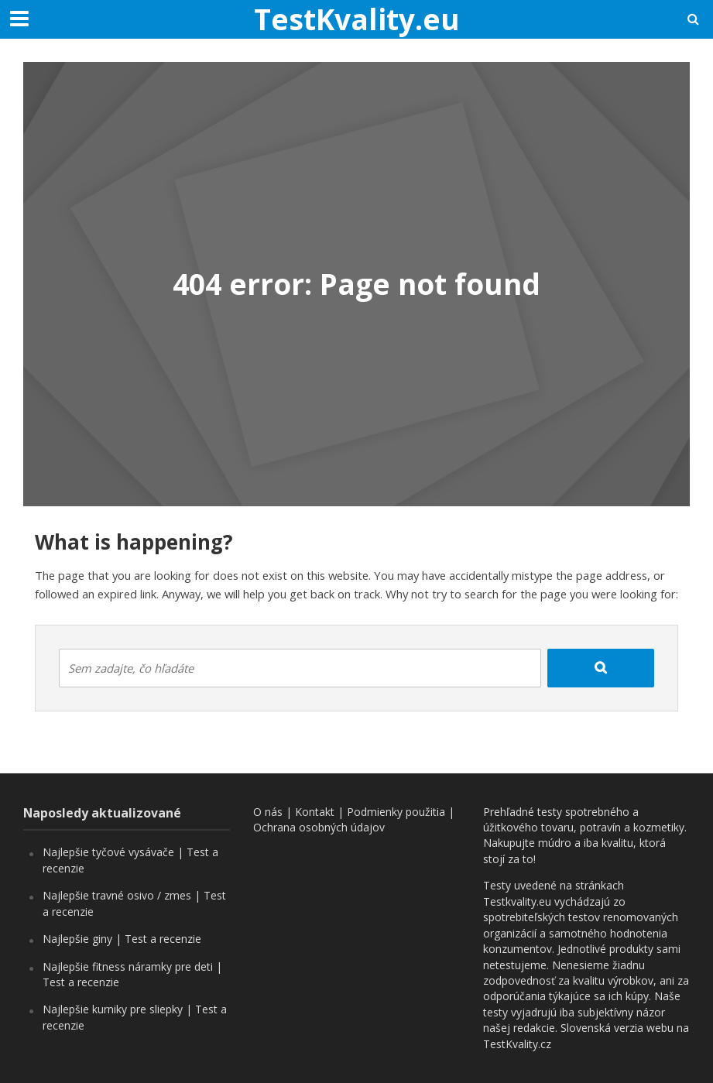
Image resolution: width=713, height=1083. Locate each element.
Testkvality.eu (517, 901)
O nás (268, 811)
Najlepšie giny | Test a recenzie (122, 938)
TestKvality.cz (517, 1044)
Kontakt (314, 811)
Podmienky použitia (396, 811)
